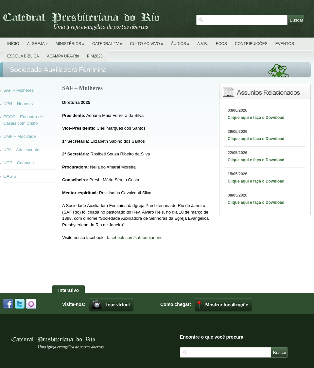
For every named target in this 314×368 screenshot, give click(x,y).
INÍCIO (13, 43)
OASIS (9, 176)
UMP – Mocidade (19, 136)
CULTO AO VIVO (146, 43)
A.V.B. (202, 43)
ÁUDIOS (180, 43)
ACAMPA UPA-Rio (63, 56)
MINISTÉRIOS (70, 43)
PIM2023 (95, 56)
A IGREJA (37, 43)
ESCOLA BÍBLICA (23, 56)
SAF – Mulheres (18, 90)
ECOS (221, 43)
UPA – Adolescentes (22, 149)
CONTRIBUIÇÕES (251, 43)
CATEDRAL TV (107, 43)
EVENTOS (284, 43)
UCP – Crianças (18, 162)
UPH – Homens (18, 103)
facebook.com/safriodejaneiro (135, 237)
